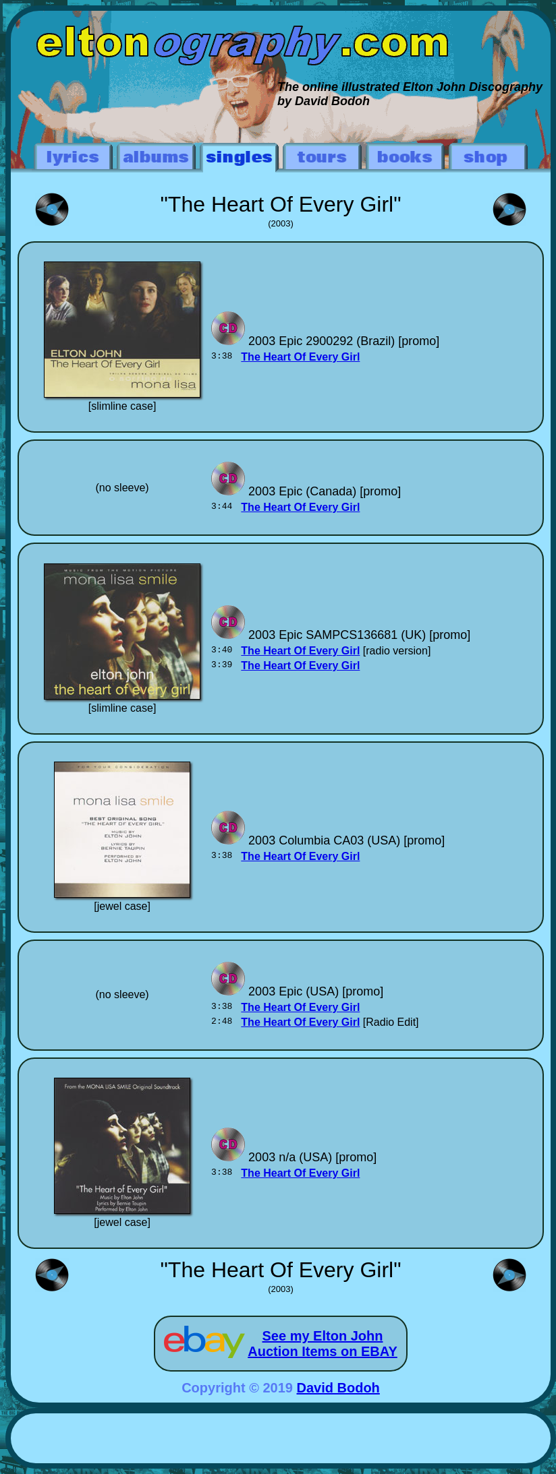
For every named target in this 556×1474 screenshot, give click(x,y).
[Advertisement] (281, 1440)
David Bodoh (338, 1387)
